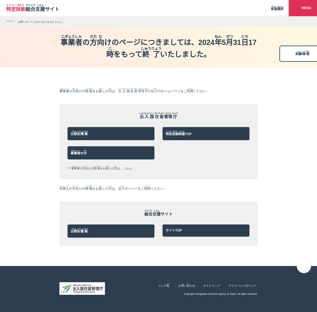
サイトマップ (211, 286)
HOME (9, 21)
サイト (32, 8)
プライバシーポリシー (242, 286)
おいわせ (186, 285)
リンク (164, 285)
